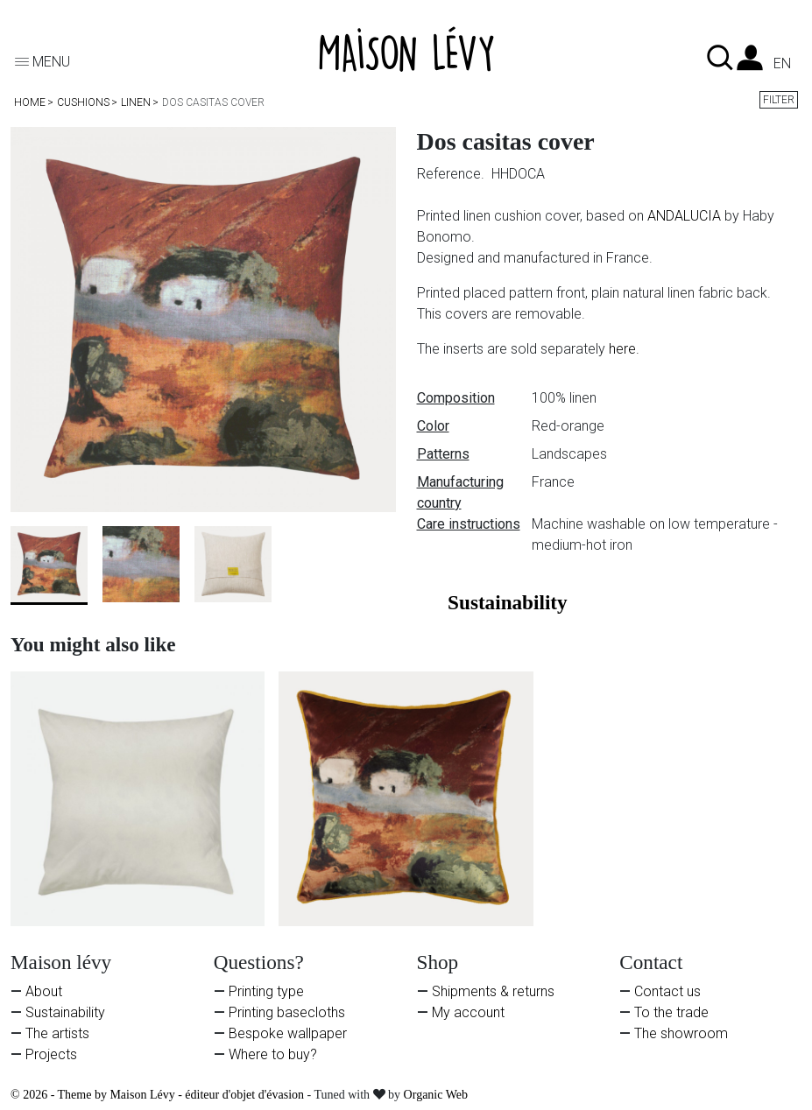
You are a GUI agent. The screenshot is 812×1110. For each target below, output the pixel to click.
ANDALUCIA (684, 215)
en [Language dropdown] (782, 64)
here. (624, 349)
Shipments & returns (493, 991)
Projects (51, 1054)
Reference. (452, 173)
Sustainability (65, 1012)
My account (468, 1012)
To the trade (671, 1012)
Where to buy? (273, 1054)
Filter (778, 100)
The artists (57, 1033)
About (43, 991)
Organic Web (436, 1094)
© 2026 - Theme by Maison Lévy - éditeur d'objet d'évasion (159, 1094)
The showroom (681, 1033)
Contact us (667, 991)
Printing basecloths (287, 1012)
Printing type (266, 991)
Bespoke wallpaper (288, 1033)
